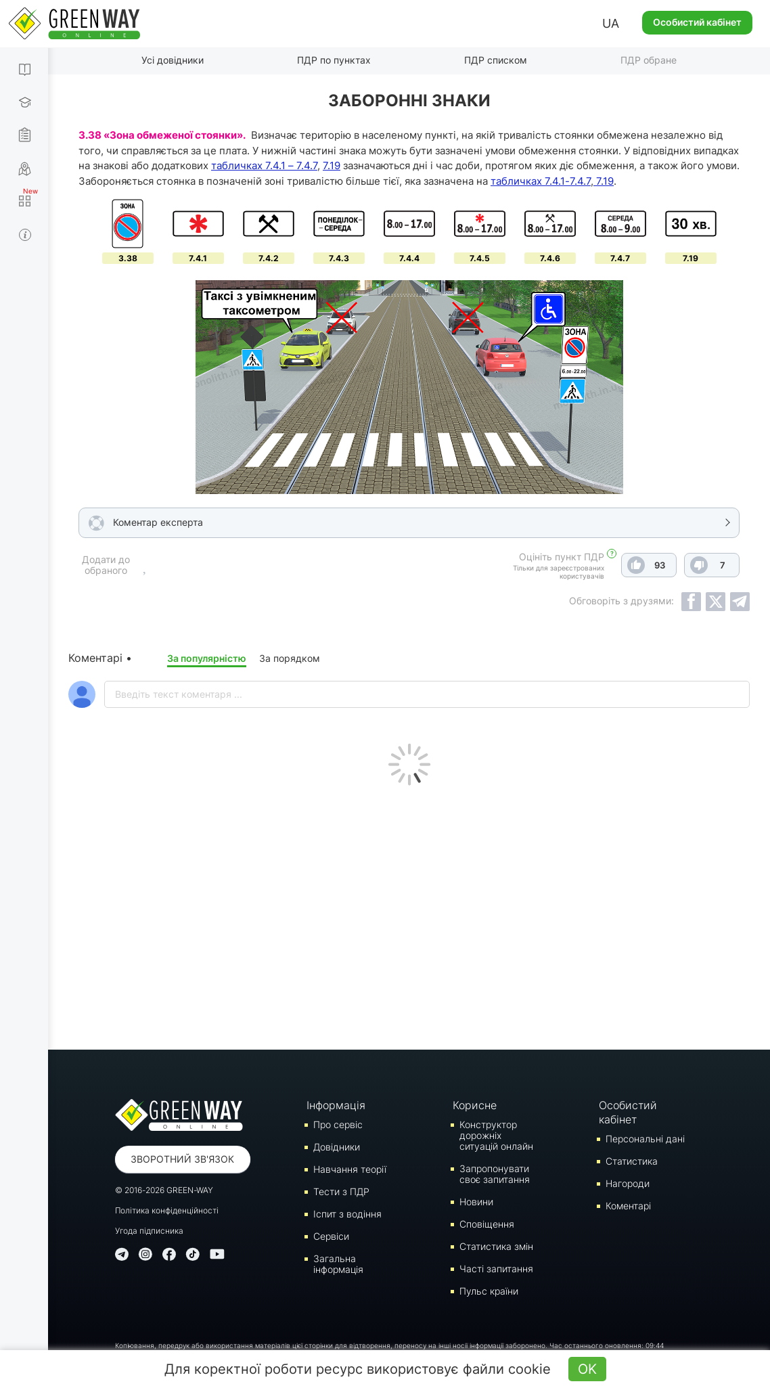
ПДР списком (495, 60)
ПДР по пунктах (334, 60)
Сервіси (331, 1236)
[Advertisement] (409, 914)
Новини (476, 1201)
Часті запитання (496, 1268)
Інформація (336, 1105)
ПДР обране (648, 60)
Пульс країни (488, 1291)
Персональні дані (645, 1138)
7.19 (331, 165)
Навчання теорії (349, 1169)
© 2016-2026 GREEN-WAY (164, 1190)
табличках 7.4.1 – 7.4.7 (264, 165)
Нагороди (628, 1183)
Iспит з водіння (347, 1213)
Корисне (475, 1105)
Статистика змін (496, 1246)
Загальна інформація (338, 1264)
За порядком (289, 658)
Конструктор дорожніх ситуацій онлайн (496, 1135)
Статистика (632, 1161)
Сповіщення (486, 1224)
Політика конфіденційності (167, 1210)
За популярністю (206, 658)
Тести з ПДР (341, 1191)
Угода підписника (149, 1231)
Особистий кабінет (697, 22)
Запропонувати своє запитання (494, 1174)
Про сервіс (338, 1124)
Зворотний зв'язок (182, 1159)
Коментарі (628, 1205)
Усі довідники (172, 60)
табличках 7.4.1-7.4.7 (541, 181)
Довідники (336, 1146)
